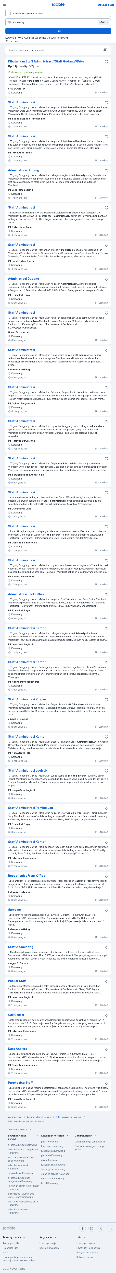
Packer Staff (17, 981)
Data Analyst (17, 1048)
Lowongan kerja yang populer (90, 1141)
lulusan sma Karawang (53, 1150)
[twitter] (101, 1228)
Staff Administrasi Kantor (27, 628)
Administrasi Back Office (26, 594)
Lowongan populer (86, 1243)
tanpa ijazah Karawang (53, 1169)
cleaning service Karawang (55, 1173)
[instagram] (91, 1228)
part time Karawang (51, 1155)
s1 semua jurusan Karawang (22, 1144)
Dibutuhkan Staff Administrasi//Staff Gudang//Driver (47, 61)
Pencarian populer (20, 1129)
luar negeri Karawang (52, 1146)
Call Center (16, 1015)
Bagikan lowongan (49, 1247)
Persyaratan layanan (87, 1252)
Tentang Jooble (11, 1243)
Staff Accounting (20, 947)
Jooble (21, 1268)
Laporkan (101, 92)
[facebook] (82, 1228)
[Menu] (4, 4)
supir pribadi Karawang (52, 1178)
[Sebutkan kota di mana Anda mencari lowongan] (58, 22)
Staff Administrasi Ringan (27, 699)
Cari (58, 31)
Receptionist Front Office (26, 875)
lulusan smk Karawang (53, 1164)
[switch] (105, 50)
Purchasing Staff (20, 1082)
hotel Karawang (49, 1183)
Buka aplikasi (105, 4)
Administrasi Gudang (23, 170)
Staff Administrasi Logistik (27, 770)
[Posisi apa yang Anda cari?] (58, 13)
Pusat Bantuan (10, 1247)
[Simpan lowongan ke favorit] (106, 61)
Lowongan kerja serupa (89, 1247)
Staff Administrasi (21, 102)
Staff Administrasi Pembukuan (30, 807)
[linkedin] (110, 1228)
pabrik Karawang (49, 1141)
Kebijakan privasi (85, 1257)
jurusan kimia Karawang (20, 1173)
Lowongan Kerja (47, 1243)
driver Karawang (49, 1160)
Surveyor (14, 909)
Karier (6, 1252)
